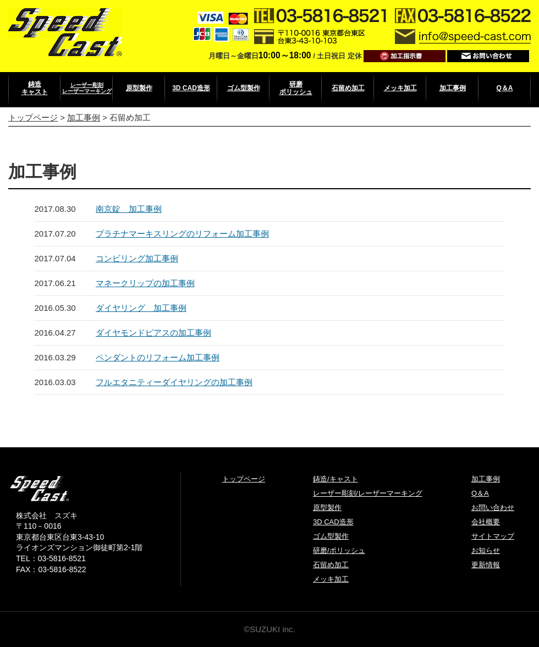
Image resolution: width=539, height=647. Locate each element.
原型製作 (139, 88)
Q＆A (505, 88)
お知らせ (485, 550)
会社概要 (485, 522)
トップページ (33, 117)
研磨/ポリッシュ (339, 550)
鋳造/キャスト (335, 479)
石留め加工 (348, 88)
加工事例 (452, 88)
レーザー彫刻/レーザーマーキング (367, 493)
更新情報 (485, 565)
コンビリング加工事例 (137, 258)
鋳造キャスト (34, 88)
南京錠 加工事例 (129, 208)
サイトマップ (492, 536)
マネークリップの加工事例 (145, 283)
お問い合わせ (492, 507)
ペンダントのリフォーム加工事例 (157, 357)
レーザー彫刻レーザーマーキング (87, 88)
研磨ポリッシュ (295, 88)
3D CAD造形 (191, 88)
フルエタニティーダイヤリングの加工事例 (174, 382)
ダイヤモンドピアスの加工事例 (153, 332)
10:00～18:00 (284, 55)
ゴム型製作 (243, 88)
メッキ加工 (400, 88)
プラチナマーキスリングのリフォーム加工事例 (182, 233)
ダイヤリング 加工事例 (141, 307)
